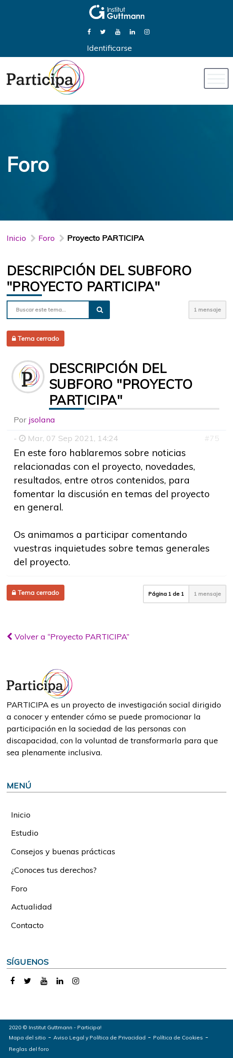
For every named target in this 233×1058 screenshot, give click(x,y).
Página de (166, 593)
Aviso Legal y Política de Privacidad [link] (99, 1037)
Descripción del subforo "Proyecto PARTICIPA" (99, 278)
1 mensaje (207, 309)
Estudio (24, 833)
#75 (211, 438)
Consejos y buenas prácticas (63, 851)
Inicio (16, 238)
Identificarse (109, 48)
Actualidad (31, 907)
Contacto (27, 925)
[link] (89, 31)
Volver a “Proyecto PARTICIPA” (68, 637)
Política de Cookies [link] (178, 1037)
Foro (19, 888)
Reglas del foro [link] (29, 1049)
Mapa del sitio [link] (27, 1037)
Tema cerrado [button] (35, 339)
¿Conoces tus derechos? (54, 870)
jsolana (42, 420)
